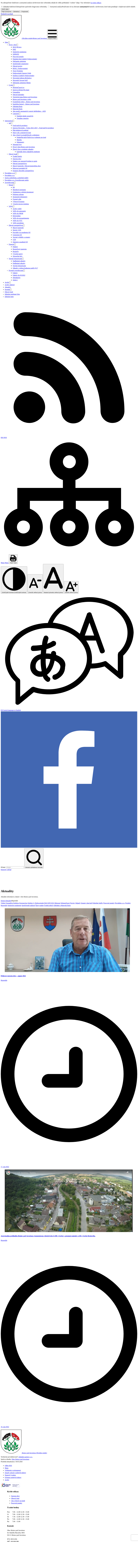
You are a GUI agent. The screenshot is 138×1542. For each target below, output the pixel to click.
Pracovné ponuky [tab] (109, 887)
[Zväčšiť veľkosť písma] (71, 587)
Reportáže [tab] (4, 890)
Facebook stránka (12, 1538)
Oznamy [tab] (83, 887)
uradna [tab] (41, 890)
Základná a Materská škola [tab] (62, 890)
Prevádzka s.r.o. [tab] (120, 887)
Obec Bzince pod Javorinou (20, 1443)
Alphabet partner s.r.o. (25, 1441)
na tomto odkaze (96, 3)
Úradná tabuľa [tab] (48, 890)
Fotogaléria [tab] (9, 887)
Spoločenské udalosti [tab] (28, 890)
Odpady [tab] (77, 887)
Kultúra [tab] (30, 887)
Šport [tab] (37, 890)
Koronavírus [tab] (23, 887)
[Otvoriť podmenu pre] (9, 42)
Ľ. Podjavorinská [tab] (38, 887)
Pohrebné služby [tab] (97, 887)
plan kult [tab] (89, 887)
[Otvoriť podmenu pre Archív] (10, 282)
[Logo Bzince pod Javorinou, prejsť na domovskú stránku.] (24, 38)
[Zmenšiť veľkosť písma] (35, 583)
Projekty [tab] (128, 887)
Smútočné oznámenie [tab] (14, 890)
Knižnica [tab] (16, 887)
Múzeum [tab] (57, 887)
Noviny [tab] (72, 887)
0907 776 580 (11, 1533)
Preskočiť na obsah (7, 14)
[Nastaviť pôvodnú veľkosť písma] (53, 578)
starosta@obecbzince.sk (14, 1536)
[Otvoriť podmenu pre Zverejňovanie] (14, 183)
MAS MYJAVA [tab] (49, 887)
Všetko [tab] (3, 887)
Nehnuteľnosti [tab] (65, 887)
